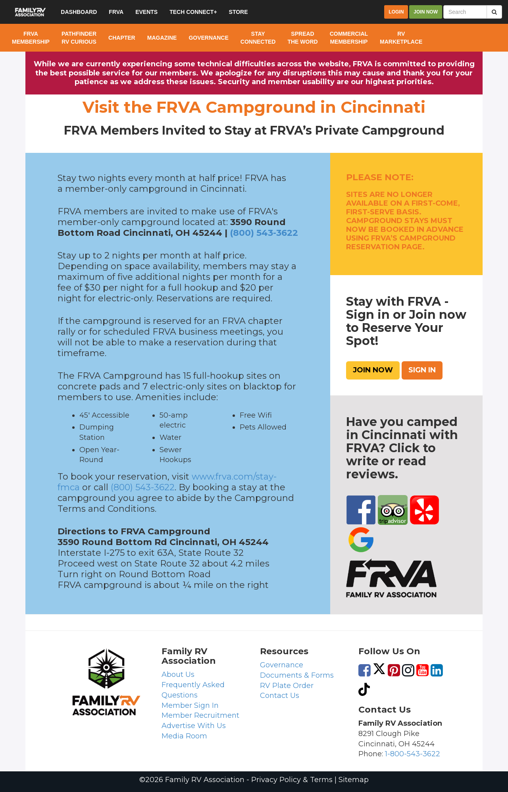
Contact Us (279, 695)
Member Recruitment (200, 715)
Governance (281, 665)
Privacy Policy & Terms (292, 779)
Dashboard (79, 12)
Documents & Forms (297, 675)
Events (146, 12)
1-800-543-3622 (412, 754)
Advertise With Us (194, 725)
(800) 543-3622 (264, 232)
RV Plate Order (287, 685)
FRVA (116, 12)
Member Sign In (190, 705)
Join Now (373, 370)
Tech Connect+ (193, 12)
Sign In (422, 370)
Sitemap (354, 779)
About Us (178, 674)
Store (238, 12)
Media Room (184, 736)
